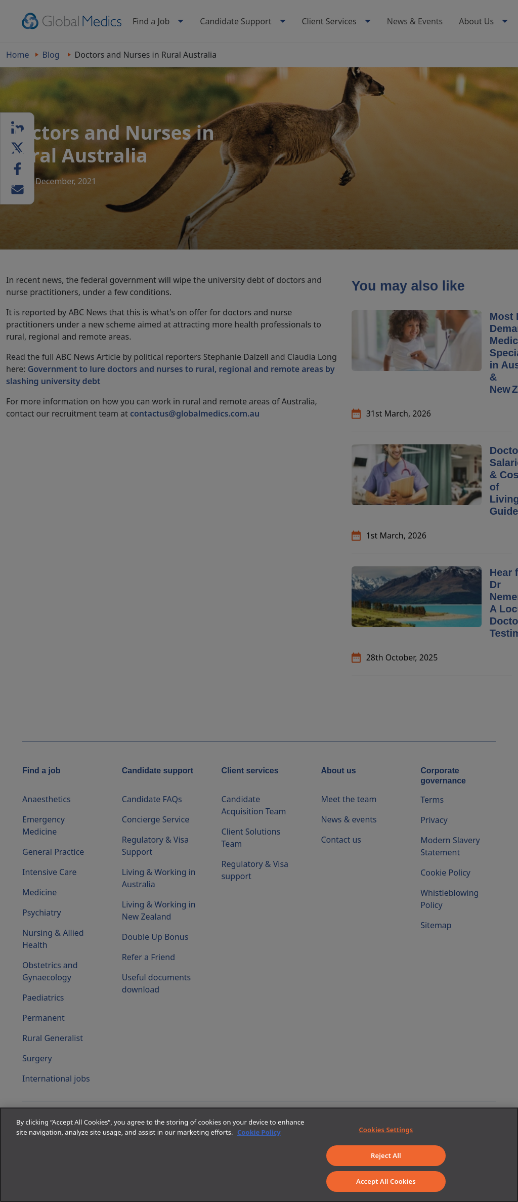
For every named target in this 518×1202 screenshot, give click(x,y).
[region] (259, 1154)
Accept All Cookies (386, 1181)
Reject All (386, 1155)
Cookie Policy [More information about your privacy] (259, 1132)
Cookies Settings (386, 1129)
